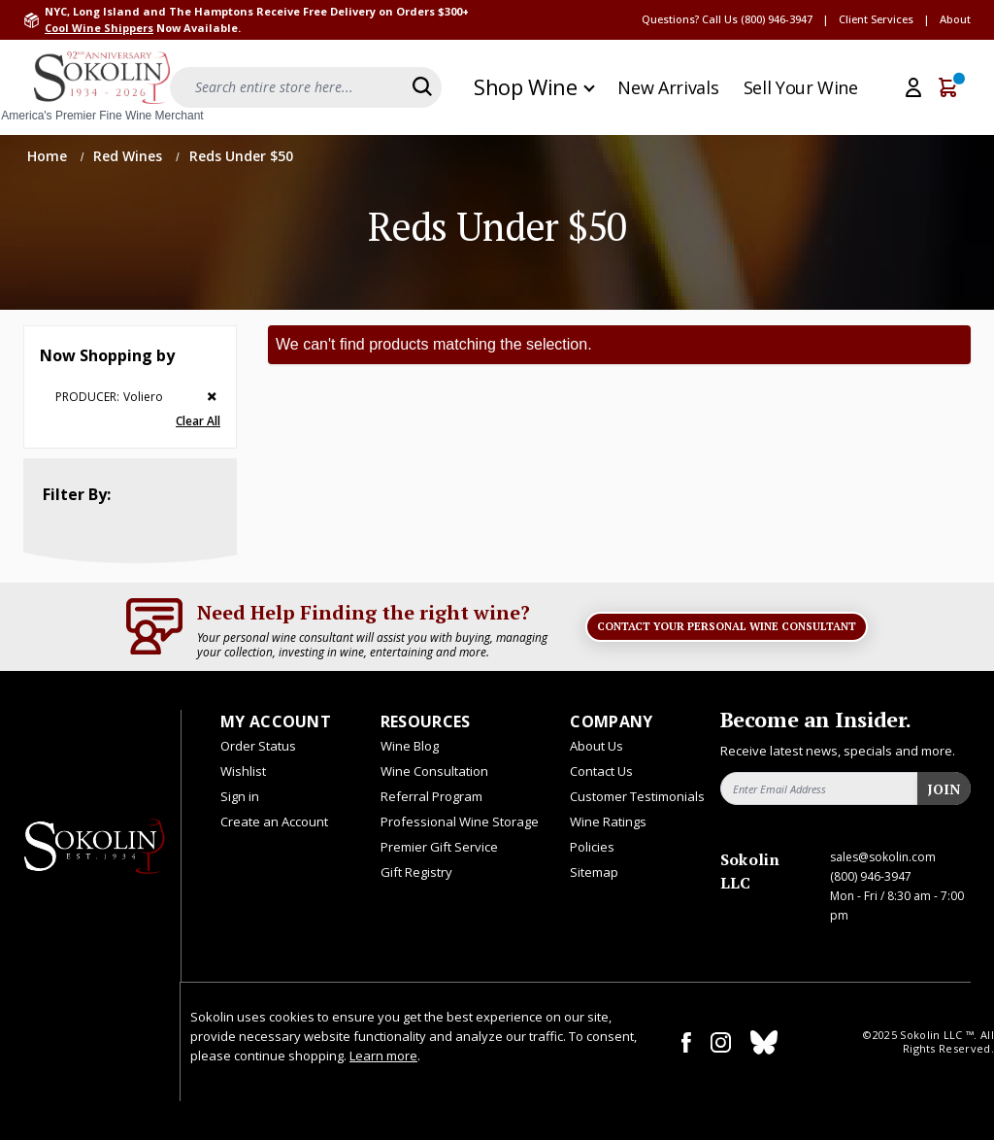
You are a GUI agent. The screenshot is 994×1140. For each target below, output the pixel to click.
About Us (596, 745)
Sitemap (594, 872)
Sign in (239, 796)
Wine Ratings (608, 821)
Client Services (876, 19)
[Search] (422, 86)
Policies (592, 846)
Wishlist (243, 771)
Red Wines (129, 156)
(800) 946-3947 (776, 19)
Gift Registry (416, 872)
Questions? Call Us (690, 19)
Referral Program (431, 796)
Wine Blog (410, 745)
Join (943, 789)
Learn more (383, 1055)
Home (49, 156)
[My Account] (913, 87)
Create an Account (274, 821)
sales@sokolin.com (883, 857)
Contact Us (601, 771)
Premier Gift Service (439, 846)
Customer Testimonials (637, 796)
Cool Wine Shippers (99, 27)
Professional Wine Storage (460, 821)
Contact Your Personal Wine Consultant (726, 626)
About (955, 19)
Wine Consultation (434, 771)
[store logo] (102, 87)
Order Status (258, 745)
